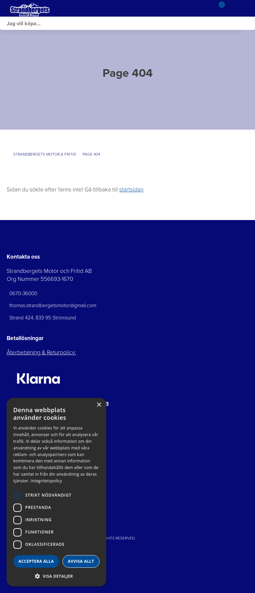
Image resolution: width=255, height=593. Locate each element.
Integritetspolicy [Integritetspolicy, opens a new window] (46, 481)
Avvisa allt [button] (81, 561)
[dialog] (56, 492)
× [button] (98, 405)
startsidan (131, 189)
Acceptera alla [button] (36, 561)
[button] (56, 576)
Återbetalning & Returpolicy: (41, 352)
